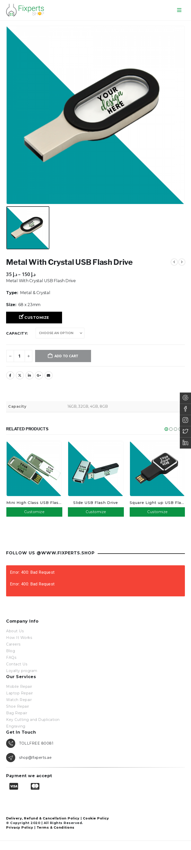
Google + (39, 375)
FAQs (11, 657)
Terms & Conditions (56, 827)
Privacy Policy (19, 827)
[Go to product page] (34, 468)
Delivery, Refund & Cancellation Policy (42, 818)
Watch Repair (19, 699)
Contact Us (16, 664)
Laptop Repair (19, 693)
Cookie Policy (96, 818)
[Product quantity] (19, 356)
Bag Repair (16, 712)
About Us (15, 630)
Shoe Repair (17, 706)
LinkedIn (29, 375)
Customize (36, 317)
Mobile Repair (19, 686)
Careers (13, 644)
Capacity (16, 333)
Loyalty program (21, 670)
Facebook (10, 375)
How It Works (19, 637)
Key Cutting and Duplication (33, 719)
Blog (10, 650)
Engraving (15, 726)
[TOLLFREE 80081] (95, 743)
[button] (179, 10)
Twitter (20, 375)
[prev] (174, 262)
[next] (181, 262)
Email (49, 375)
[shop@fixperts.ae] (95, 757)
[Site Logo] (25, 10)
